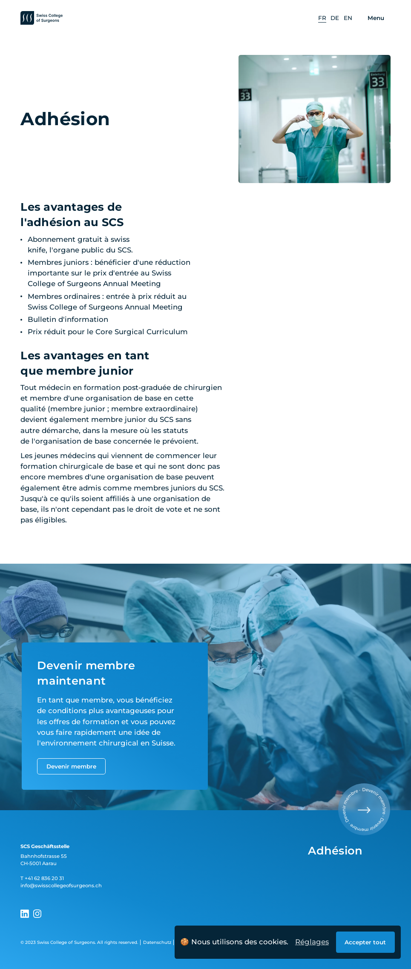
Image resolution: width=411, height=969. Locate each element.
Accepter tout (365, 942)
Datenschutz (157, 942)
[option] (322, 18)
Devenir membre (71, 766)
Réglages (312, 941)
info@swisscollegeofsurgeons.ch (61, 886)
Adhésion (335, 850)
